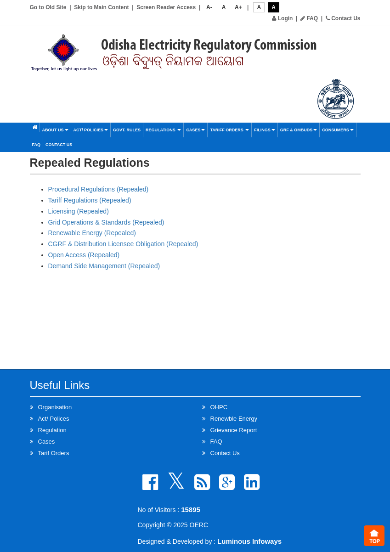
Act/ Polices (53, 418)
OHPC (219, 407)
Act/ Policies (90, 130)
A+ (238, 7)
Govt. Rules (127, 130)
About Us (55, 130)
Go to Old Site (48, 7)
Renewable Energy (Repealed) (92, 233)
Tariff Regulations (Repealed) (89, 200)
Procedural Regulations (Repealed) (98, 189)
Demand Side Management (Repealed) (104, 266)
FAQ (309, 18)
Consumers (338, 130)
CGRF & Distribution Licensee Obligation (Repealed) (123, 244)
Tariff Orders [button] (229, 130)
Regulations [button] (163, 130)
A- (209, 7)
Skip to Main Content (101, 7)
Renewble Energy (234, 418)
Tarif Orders (53, 453)
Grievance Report (233, 430)
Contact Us (343, 18)
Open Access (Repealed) (84, 255)
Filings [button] (264, 130)
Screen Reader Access (166, 7)
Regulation (52, 430)
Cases (195, 130)
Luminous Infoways (249, 541)
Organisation (55, 407)
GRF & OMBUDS (298, 130)
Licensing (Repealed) (78, 211)
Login (282, 18)
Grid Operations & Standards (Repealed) (106, 222)
